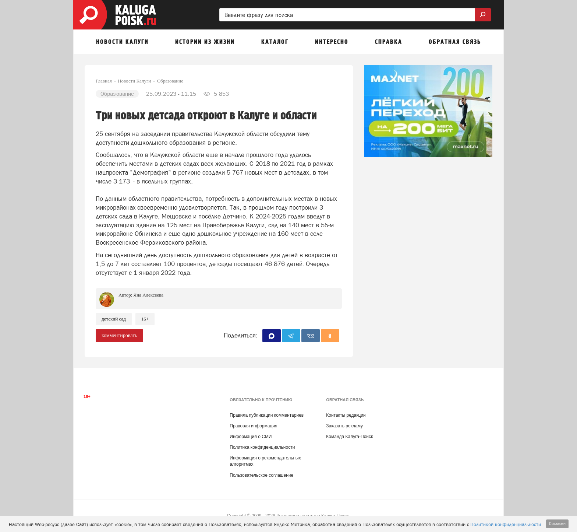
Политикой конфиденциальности (505, 524)
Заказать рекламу (344, 425)
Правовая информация (253, 425)
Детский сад (114, 319)
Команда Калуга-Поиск (349, 436)
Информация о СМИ (251, 436)
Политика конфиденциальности (262, 447)
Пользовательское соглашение (261, 475)
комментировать (119, 335)
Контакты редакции (345, 415)
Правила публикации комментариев (267, 415)
